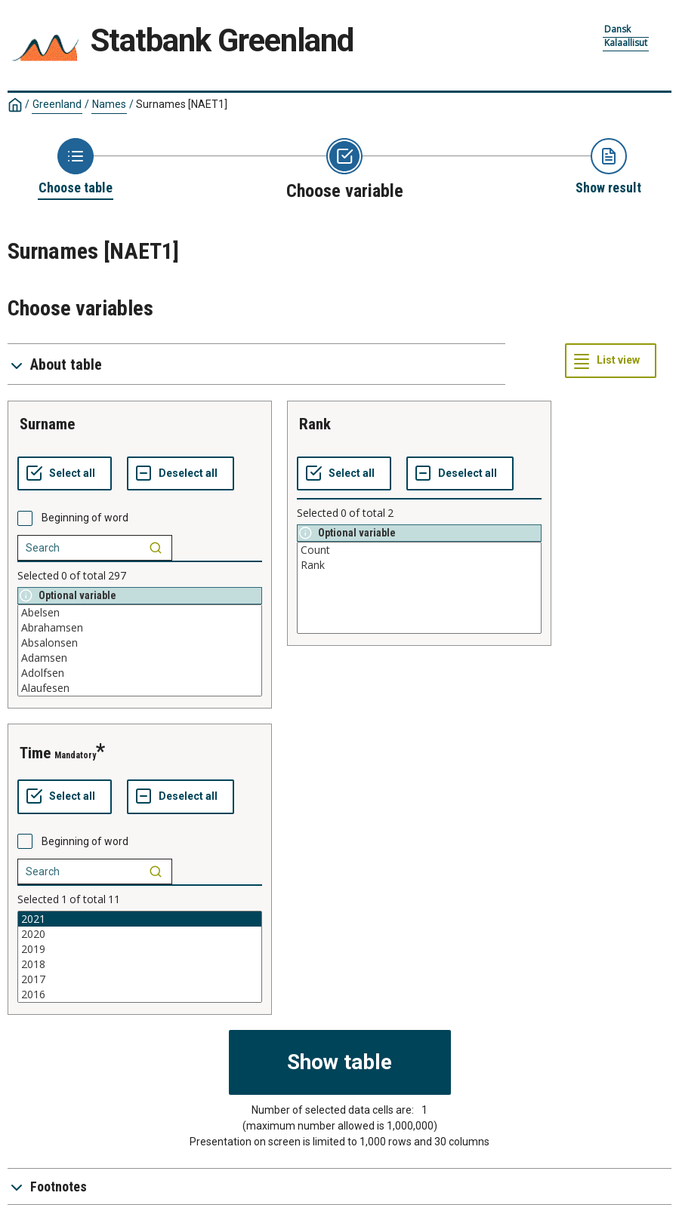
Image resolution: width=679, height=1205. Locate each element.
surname (47, 424)
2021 (139, 919)
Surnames (181, 104)
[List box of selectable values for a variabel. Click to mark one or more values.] (139, 650)
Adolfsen (139, 673)
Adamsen (139, 658)
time (35, 753)
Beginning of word (85, 518)
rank (315, 424)
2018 (139, 964)
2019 (139, 949)
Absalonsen (139, 642)
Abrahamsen (139, 627)
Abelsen (139, 612)
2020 (139, 934)
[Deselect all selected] (180, 473)
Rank (419, 565)
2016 (139, 994)
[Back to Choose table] (75, 167)
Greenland (57, 104)
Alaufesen (139, 688)
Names (109, 104)
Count (419, 550)
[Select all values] (64, 473)
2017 (139, 979)
